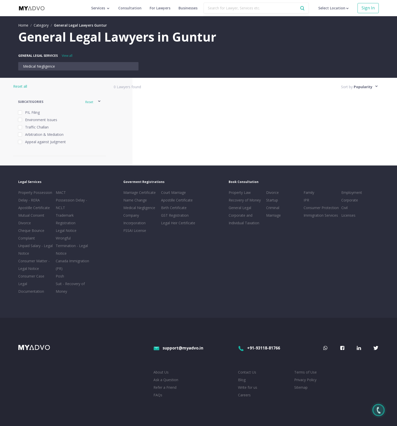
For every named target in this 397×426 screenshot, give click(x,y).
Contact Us (247, 372)
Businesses (187, 8)
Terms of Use (305, 372)
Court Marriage (173, 192)
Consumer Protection (321, 207)
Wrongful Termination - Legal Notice (72, 246)
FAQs (157, 395)
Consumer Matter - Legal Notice (34, 264)
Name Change (135, 200)
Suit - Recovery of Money (70, 287)
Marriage (273, 215)
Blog (242, 379)
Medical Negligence (39, 66)
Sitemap (301, 387)
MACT (61, 192)
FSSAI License (134, 230)
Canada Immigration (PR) (72, 264)
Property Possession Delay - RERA (35, 196)
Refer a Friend (164, 387)
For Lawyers (160, 8)
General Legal (240, 207)
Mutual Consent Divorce (31, 219)
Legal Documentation (31, 287)
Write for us (247, 387)
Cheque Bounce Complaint (31, 234)
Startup (272, 200)
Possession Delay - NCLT (71, 204)
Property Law (240, 192)
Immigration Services (321, 215)
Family (309, 192)
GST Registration (175, 215)
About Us (161, 372)
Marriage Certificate (139, 192)
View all (67, 55)
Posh (60, 276)
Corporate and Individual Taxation (244, 219)
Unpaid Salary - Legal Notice (35, 249)
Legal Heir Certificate (178, 222)
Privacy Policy (305, 379)
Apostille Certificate (34, 207)
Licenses (348, 215)
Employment (351, 192)
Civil (344, 207)
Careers (244, 395)
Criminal (272, 207)
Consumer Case (31, 276)
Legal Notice (66, 230)
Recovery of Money (245, 200)
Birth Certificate (174, 207)
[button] (59, 102)
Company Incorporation (134, 219)
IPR (306, 200)
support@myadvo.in (178, 348)
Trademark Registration (65, 219)
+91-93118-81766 (259, 348)
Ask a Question (165, 379)
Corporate (349, 200)
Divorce (272, 192)
